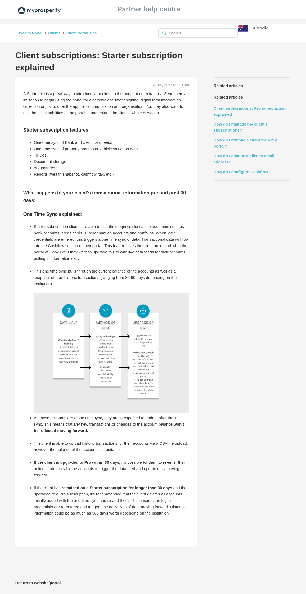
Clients (54, 33)
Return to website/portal (38, 582)
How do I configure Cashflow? (242, 171)
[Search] (198, 33)
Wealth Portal (30, 33)
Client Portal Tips (81, 33)
